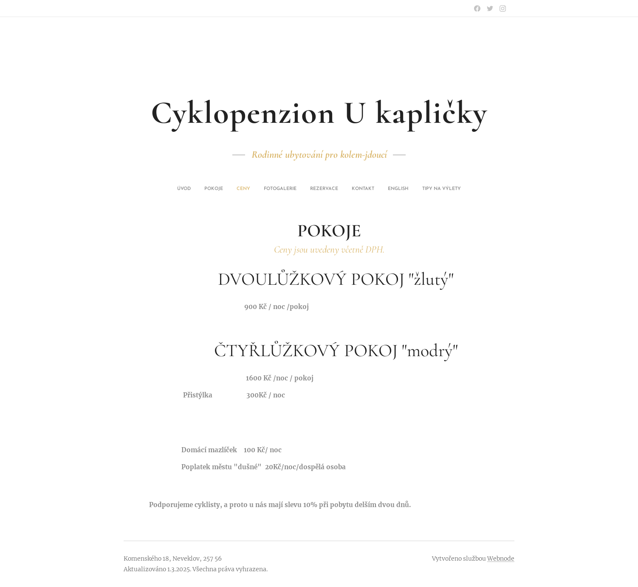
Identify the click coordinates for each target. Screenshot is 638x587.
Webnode (500, 558)
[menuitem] (274, 189)
